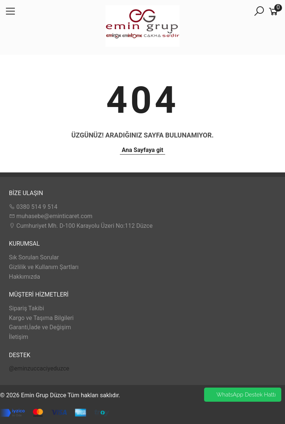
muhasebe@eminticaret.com (50, 216)
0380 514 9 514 (33, 206)
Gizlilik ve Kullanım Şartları (44, 267)
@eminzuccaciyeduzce (39, 368)
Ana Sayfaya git (142, 149)
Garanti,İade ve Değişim (40, 327)
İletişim (18, 336)
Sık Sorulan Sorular (34, 257)
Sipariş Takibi (26, 308)
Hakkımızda (24, 276)
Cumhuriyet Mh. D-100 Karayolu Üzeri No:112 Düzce (81, 225)
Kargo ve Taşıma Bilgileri (41, 317)
